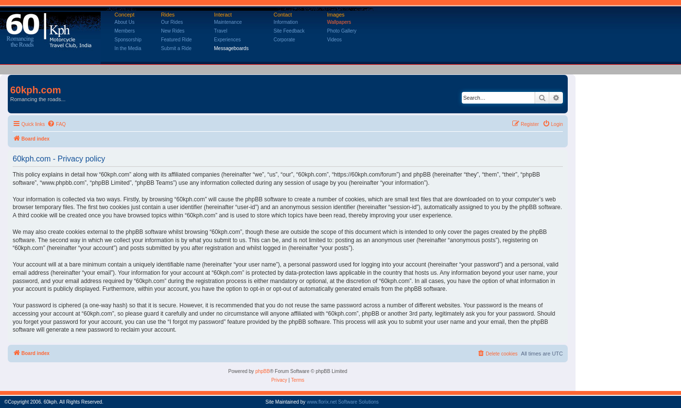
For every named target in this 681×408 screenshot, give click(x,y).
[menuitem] (56, 124)
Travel (220, 31)
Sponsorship (128, 39)
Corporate (284, 39)
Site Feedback (289, 31)
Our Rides (172, 22)
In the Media (128, 48)
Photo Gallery (342, 31)
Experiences (227, 39)
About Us (125, 22)
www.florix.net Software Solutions (343, 402)
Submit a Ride (176, 48)
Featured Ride (176, 39)
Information (286, 22)
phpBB (262, 371)
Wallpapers (339, 22)
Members (125, 31)
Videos (334, 39)
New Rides (172, 31)
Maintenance (228, 22)
